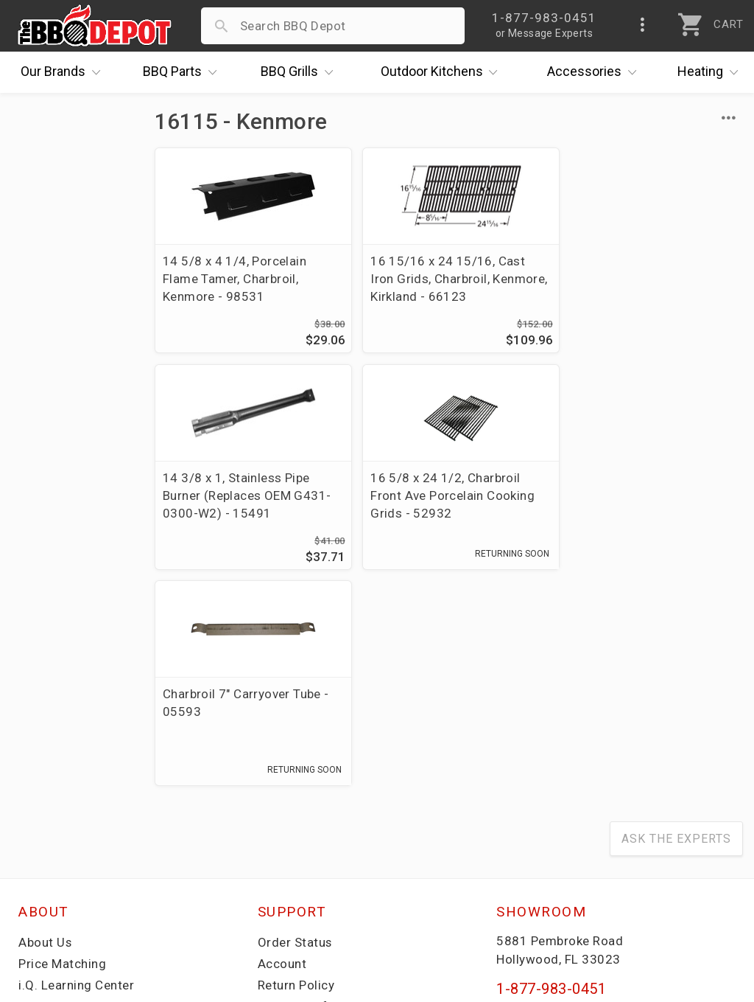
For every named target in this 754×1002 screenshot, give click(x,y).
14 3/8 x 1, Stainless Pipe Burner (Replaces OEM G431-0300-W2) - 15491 (646, 279)
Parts (183, 72)
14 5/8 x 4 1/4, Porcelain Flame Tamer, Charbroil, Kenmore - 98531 (234, 279)
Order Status (295, 726)
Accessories (595, 72)
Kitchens (443, 72)
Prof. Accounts (62, 854)
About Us (45, 726)
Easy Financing (61, 811)
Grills (300, 72)
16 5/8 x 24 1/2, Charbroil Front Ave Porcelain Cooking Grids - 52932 (245, 495)
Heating (711, 72)
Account (282, 747)
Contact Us (51, 876)
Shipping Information (319, 790)
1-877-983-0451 (551, 773)
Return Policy (296, 769)
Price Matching (62, 747)
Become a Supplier (72, 833)
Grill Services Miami (316, 811)
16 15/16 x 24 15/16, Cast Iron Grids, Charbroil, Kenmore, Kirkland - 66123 (439, 279)
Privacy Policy (298, 854)
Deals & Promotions (76, 790)
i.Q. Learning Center (76, 769)
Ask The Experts (676, 623)
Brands (64, 72)
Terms (276, 876)
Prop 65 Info (294, 833)
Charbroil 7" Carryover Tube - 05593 (445, 486)
